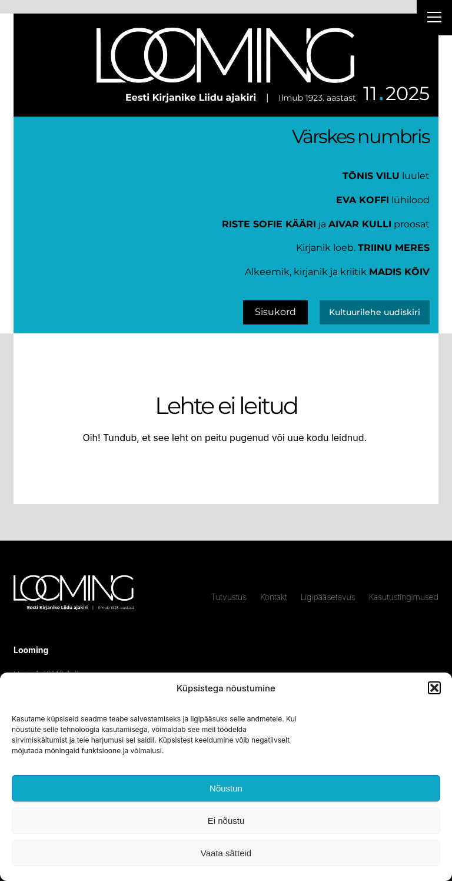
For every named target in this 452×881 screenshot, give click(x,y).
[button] (434, 688)
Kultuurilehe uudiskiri (374, 312)
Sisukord (275, 311)
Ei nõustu (226, 821)
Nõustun (226, 788)
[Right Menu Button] (434, 18)
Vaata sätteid (226, 853)
